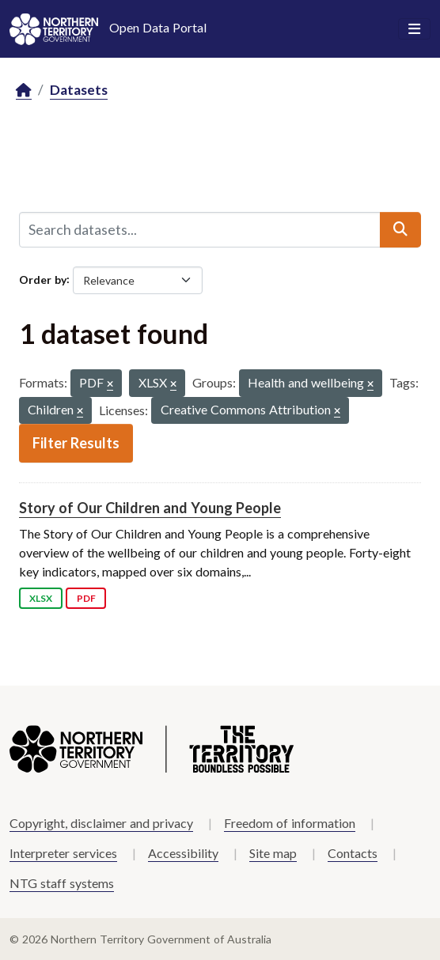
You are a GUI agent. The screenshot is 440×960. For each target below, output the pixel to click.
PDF (86, 598)
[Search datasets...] (200, 229)
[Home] (24, 90)
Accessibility (183, 852)
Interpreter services (63, 852)
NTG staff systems (61, 882)
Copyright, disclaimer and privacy (101, 822)
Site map (273, 852)
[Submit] (400, 229)
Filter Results (75, 443)
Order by (42, 278)
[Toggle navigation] (414, 29)
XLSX (40, 598)
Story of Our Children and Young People (150, 507)
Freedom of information (289, 822)
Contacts (352, 852)
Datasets (79, 89)
